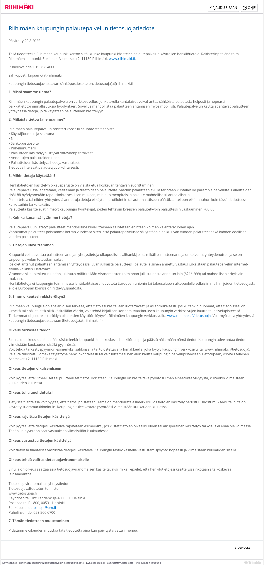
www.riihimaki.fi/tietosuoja (189, 315)
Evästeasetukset (95, 563)
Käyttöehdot (9, 562)
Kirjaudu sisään (223, 7)
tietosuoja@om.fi (42, 507)
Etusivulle (242, 548)
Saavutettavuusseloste (120, 562)
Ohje (252, 7)
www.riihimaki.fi (122, 58)
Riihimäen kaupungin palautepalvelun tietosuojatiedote (51, 562)
